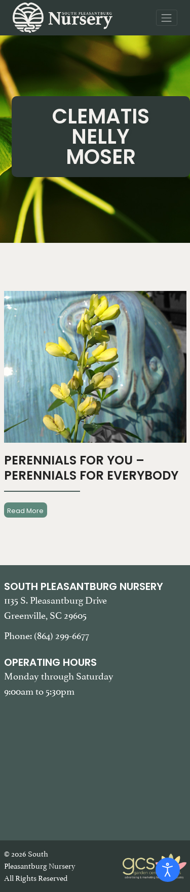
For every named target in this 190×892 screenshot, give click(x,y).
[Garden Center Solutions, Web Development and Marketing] (154, 865)
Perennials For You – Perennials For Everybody (91, 468)
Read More (25, 510)
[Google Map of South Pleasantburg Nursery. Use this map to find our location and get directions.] (95, 762)
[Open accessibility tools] (168, 870)
